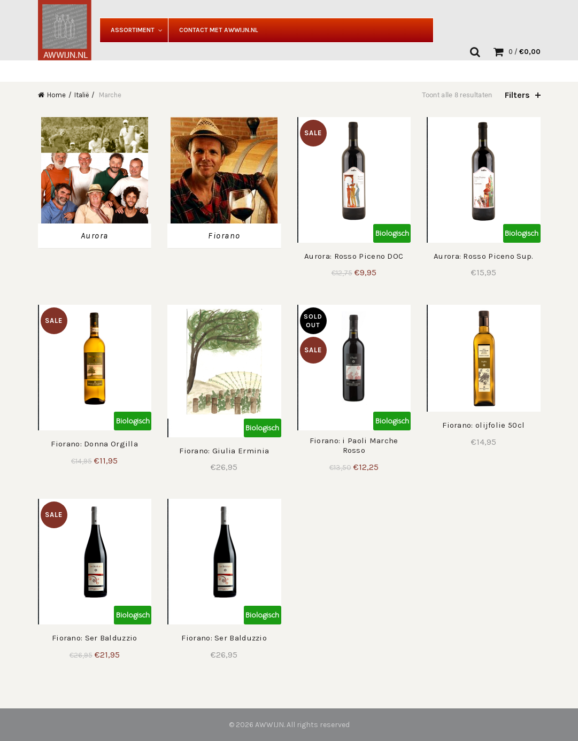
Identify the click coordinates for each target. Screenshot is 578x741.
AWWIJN (269, 724)
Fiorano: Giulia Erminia (224, 451)
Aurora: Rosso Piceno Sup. (484, 256)
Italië (81, 95)
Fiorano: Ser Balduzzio (94, 638)
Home (56, 95)
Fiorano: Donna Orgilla (94, 444)
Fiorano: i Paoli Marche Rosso (354, 445)
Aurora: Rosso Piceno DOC (353, 256)
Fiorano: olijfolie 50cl (483, 425)
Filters (517, 95)
